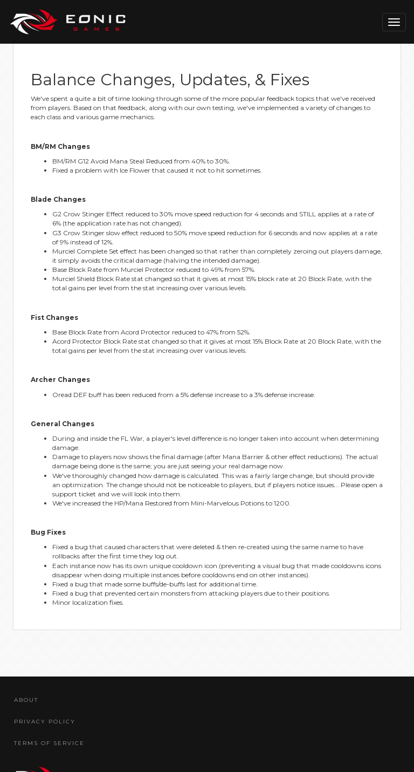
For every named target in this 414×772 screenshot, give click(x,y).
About (26, 699)
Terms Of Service (49, 743)
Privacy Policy (44, 721)
